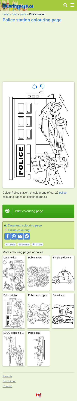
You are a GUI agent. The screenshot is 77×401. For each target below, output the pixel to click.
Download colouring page (25, 225)
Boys (14, 14)
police (23, 14)
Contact (7, 386)
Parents (7, 376)
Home (5, 14)
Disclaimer (9, 381)
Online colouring (19, 230)
